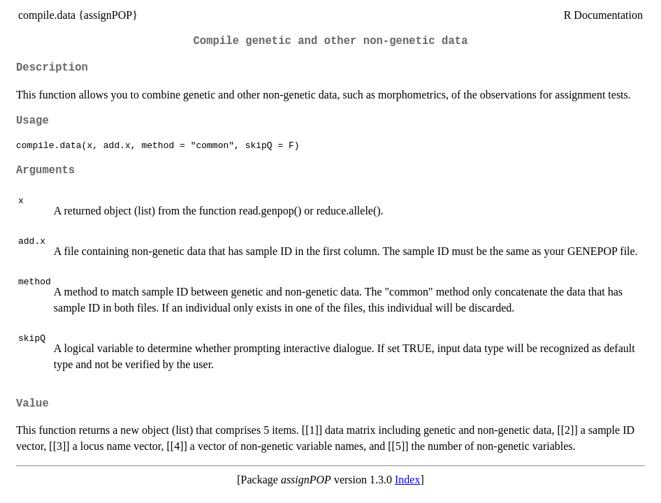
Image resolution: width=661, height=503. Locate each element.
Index (407, 480)
